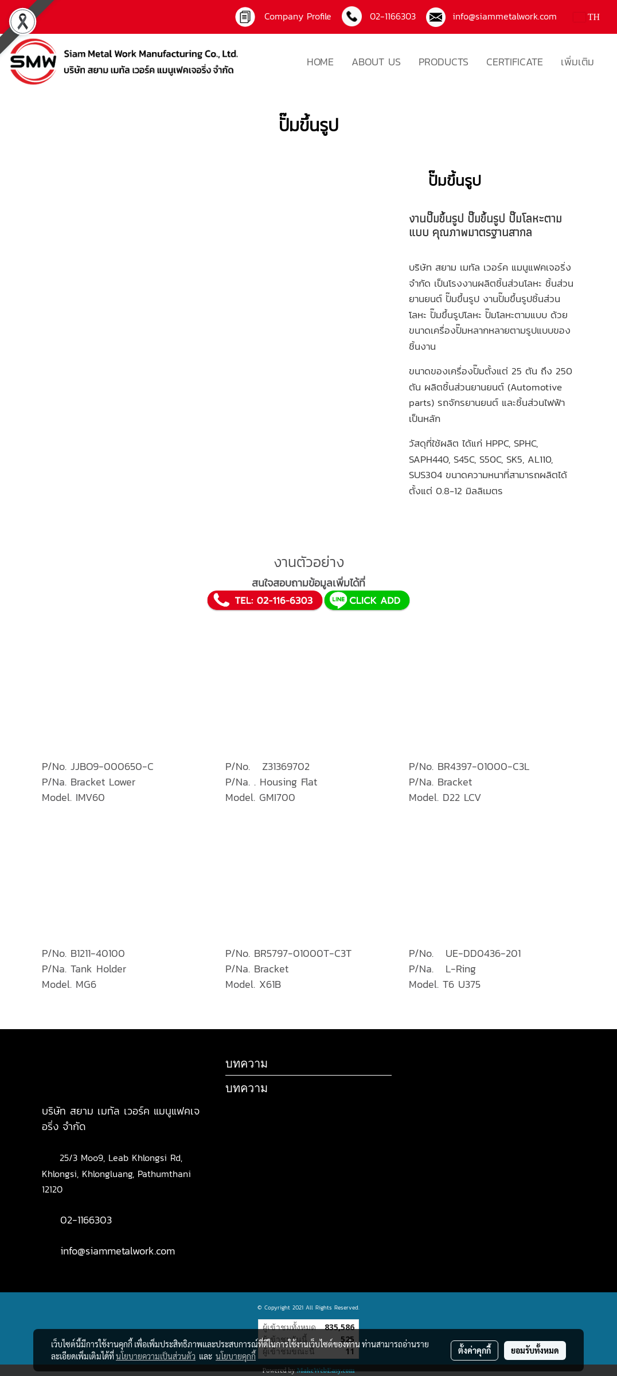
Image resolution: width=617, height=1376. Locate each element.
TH (586, 17)
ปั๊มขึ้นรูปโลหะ (456, 314)
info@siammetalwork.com (501, 16)
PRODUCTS (443, 61)
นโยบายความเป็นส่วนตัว (156, 1356)
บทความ (246, 1088)
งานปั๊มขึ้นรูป (436, 218)
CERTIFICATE (514, 61)
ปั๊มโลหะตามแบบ (516, 314)
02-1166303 (86, 1220)
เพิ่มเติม (577, 61)
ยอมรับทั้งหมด (535, 1350)
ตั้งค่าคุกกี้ (474, 1350)
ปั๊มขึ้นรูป (486, 218)
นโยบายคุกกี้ (236, 1356)
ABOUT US (376, 61)
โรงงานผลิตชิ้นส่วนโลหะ (495, 283)
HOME (320, 61)
